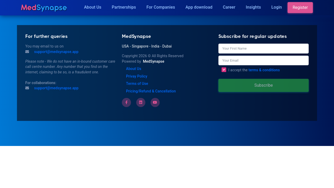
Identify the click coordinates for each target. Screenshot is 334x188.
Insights (253, 7)
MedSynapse (153, 61)
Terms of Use (137, 83)
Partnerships (124, 7)
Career (229, 7)
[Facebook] (126, 102)
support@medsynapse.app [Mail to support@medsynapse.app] (56, 52)
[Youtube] (155, 102)
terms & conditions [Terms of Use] (264, 70)
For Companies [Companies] (160, 7)
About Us (92, 7)
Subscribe (263, 85)
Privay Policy (136, 76)
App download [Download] (199, 7)
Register (300, 7)
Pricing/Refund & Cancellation (151, 91)
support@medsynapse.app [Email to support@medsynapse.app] (56, 88)
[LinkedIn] (140, 102)
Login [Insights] (276, 7)
